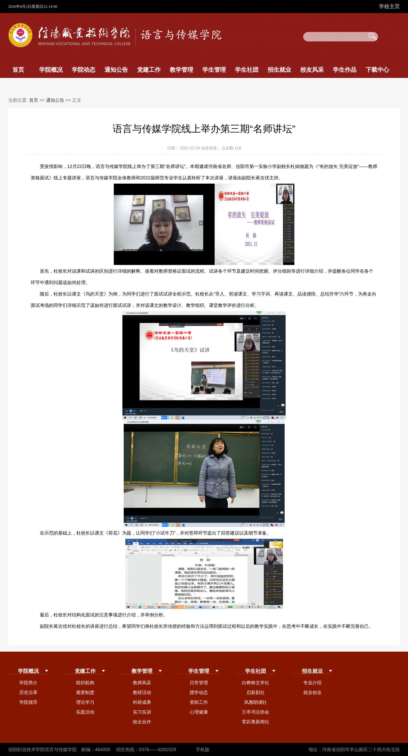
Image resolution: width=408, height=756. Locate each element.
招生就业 (279, 70)
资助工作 (199, 702)
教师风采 (142, 682)
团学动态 (199, 692)
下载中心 (377, 70)
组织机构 (85, 682)
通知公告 (116, 70)
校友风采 (312, 70)
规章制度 (85, 692)
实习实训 (142, 712)
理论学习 (85, 702)
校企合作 (142, 721)
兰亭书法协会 (255, 712)
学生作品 (344, 70)
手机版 (203, 749)
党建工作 (149, 70)
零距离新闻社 (255, 721)
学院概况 (51, 70)
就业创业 (312, 692)
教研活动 (142, 692)
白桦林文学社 (255, 682)
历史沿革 (28, 692)
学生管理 (214, 70)
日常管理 (199, 682)
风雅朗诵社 (255, 702)
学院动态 (83, 70)
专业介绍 (312, 682)
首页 (18, 70)
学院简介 (28, 682)
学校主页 (389, 6)
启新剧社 (255, 692)
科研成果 (142, 702)
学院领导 (28, 702)
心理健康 (199, 712)
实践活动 (85, 712)
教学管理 (181, 70)
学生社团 (247, 70)
